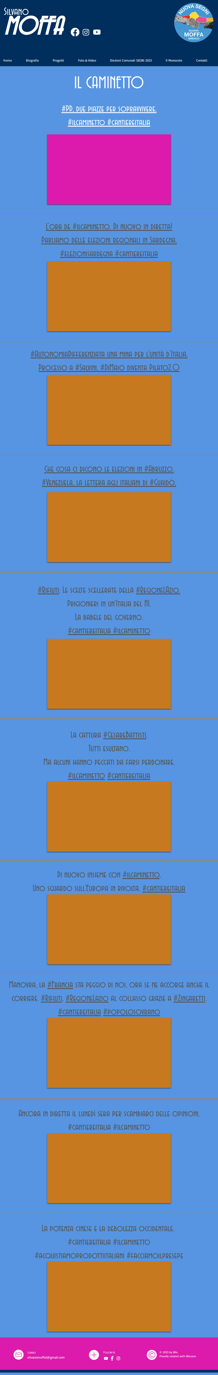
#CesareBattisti (124, 735)
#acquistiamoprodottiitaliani (81, 1256)
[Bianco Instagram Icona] (118, 1358)
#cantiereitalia (128, 122)
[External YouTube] (109, 169)
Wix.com (191, 1356)
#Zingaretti (189, 998)
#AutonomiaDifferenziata (67, 354)
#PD (67, 109)
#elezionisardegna (86, 254)
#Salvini (86, 368)
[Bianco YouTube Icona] (105, 1358)
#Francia (60, 985)
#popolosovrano (131, 1012)
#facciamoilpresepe (155, 1256)
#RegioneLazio (87, 998)
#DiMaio (112, 368)
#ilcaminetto (86, 122)
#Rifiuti (51, 998)
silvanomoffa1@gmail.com (46, 1357)
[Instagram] (86, 32)
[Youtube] (97, 32)
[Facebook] (75, 32)
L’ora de (59, 227)
